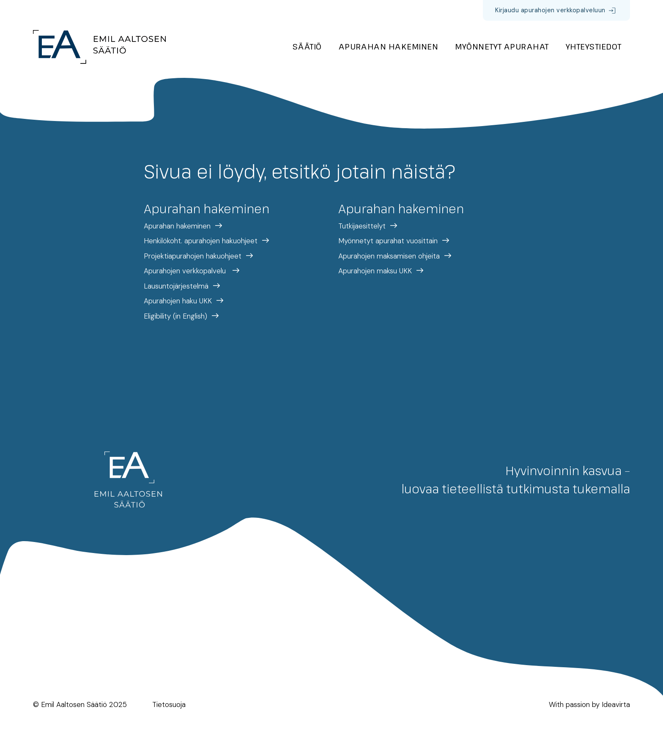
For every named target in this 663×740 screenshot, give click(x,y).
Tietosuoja (169, 704)
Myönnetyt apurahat (502, 46)
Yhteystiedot (594, 46)
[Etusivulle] (99, 47)
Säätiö (307, 46)
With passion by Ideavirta (589, 704)
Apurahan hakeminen (388, 46)
